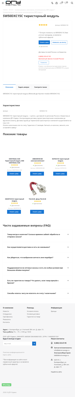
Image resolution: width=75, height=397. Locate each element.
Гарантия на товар (33, 317)
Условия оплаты (33, 311)
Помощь (30, 308)
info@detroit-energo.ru (61, 350)
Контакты (6, 322)
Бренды (54, 311)
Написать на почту (59, 42)
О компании (8, 308)
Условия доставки (33, 314)
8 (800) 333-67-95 (60, 343)
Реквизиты (7, 319)
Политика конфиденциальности (13, 352)
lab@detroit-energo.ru (61, 355)
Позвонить (43, 62)
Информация (56, 308)
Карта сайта (7, 355)
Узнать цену (44, 42)
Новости (6, 311)
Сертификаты (8, 317)
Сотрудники (7, 314)
